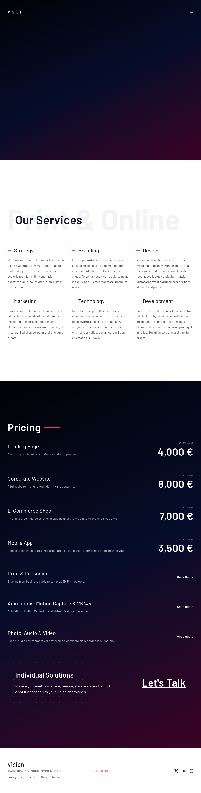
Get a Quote (185, 577)
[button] (191, 11)
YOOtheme (57, 770)
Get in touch (100, 770)
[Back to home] (14, 11)
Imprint (56, 777)
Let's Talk (164, 682)
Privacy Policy (16, 777)
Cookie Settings (38, 777)
